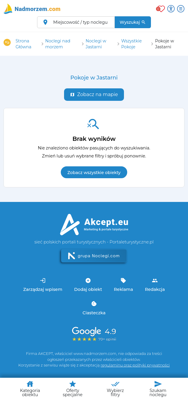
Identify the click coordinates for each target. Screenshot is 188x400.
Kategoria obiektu (30, 388)
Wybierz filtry (115, 388)
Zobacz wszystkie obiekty (93, 172)
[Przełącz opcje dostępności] (171, 8)
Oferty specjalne (72, 388)
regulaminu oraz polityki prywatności (135, 365)
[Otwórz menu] (180, 8)
